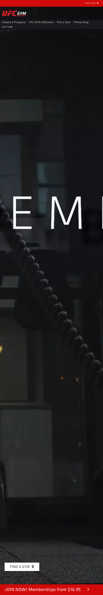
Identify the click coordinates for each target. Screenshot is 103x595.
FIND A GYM (22, 566)
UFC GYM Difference (41, 22)
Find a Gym (64, 22)
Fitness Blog (81, 22)
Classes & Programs (14, 22)
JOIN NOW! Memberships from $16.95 (47, 589)
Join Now (7, 26)
